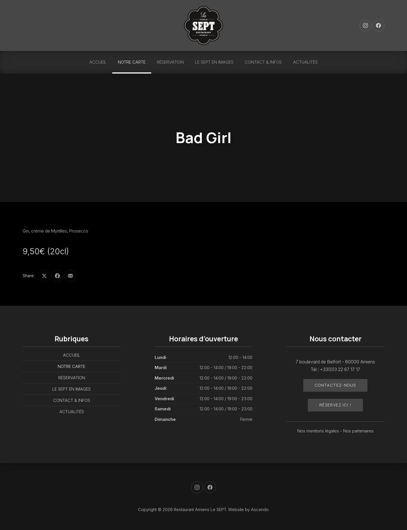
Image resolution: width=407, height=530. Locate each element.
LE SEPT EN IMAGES (214, 62)
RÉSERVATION (170, 62)
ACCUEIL (98, 62)
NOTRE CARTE (132, 62)
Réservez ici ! (335, 405)
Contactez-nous (335, 385)
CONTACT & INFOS (263, 62)
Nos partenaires (358, 431)
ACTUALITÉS (305, 62)
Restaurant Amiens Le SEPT (200, 509)
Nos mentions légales (318, 431)
